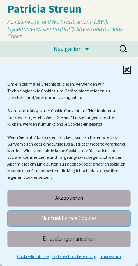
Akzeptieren (69, 197)
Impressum (110, 256)
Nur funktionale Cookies (69, 218)
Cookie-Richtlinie (33, 256)
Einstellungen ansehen (69, 238)
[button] (127, 70)
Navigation (68, 48)
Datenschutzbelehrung (74, 256)
